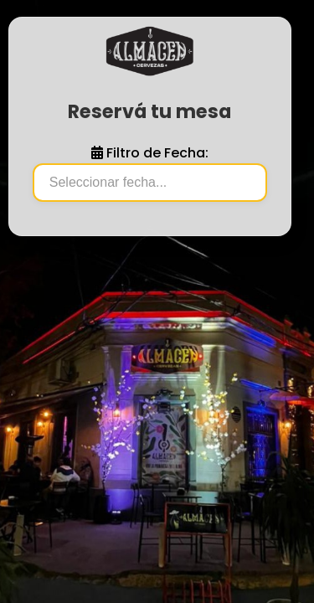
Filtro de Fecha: (149, 152)
